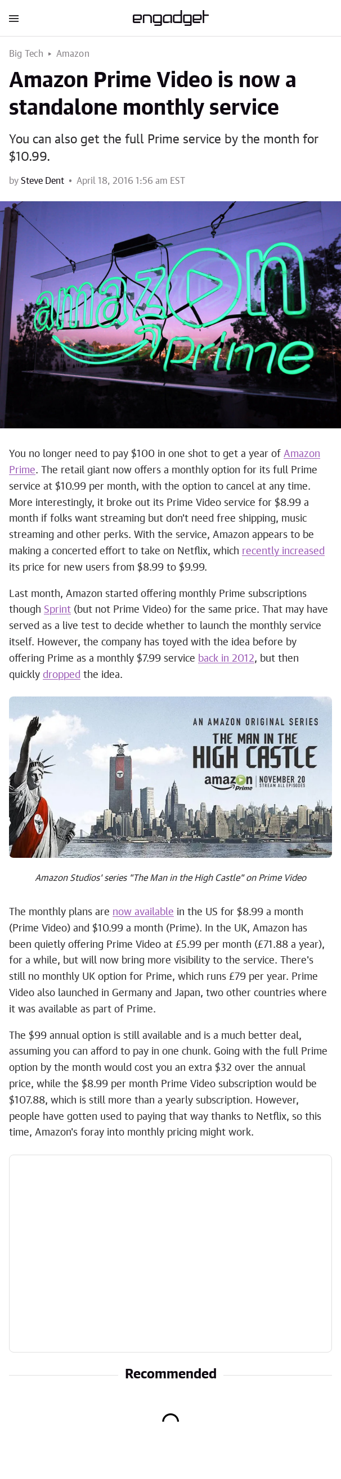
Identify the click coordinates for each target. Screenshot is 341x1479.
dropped (61, 675)
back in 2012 (226, 659)
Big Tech (26, 53)
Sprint (57, 610)
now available (143, 912)
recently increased (283, 551)
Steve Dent (42, 181)
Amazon (72, 53)
